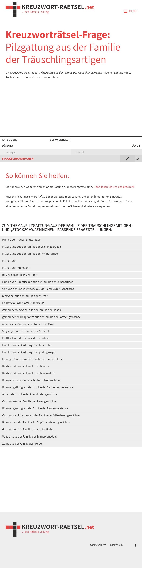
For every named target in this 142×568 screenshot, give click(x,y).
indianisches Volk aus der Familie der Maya (28, 324)
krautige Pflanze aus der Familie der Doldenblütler (33, 359)
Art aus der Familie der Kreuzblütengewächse (29, 394)
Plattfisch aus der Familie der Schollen (25, 338)
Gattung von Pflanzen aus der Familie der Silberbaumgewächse (41, 415)
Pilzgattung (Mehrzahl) (16, 268)
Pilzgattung (9, 261)
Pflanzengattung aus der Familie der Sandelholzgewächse (37, 387)
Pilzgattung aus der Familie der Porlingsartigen (30, 254)
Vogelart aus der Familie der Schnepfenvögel (29, 436)
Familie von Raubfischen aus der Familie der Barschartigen (37, 282)
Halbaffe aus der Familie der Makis (23, 303)
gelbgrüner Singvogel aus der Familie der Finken (31, 310)
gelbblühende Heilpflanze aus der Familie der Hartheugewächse (41, 317)
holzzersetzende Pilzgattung (19, 275)
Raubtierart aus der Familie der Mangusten (28, 373)
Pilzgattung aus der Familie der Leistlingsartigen (31, 247)
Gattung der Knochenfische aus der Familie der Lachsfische (38, 289)
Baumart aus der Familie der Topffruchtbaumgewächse (36, 422)
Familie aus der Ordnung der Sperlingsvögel (29, 352)
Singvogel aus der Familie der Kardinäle (26, 331)
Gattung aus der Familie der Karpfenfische (27, 429)
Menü (130, 11)
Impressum (116, 545)
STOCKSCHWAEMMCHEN (18, 158)
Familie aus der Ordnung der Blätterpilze (27, 345)
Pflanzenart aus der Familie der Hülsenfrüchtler (31, 380)
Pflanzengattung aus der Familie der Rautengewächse (35, 408)
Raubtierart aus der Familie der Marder (25, 366)
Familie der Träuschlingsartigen (21, 240)
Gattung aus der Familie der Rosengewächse (29, 401)
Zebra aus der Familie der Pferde (22, 443)
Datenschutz (98, 545)
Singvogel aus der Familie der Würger (24, 296)
